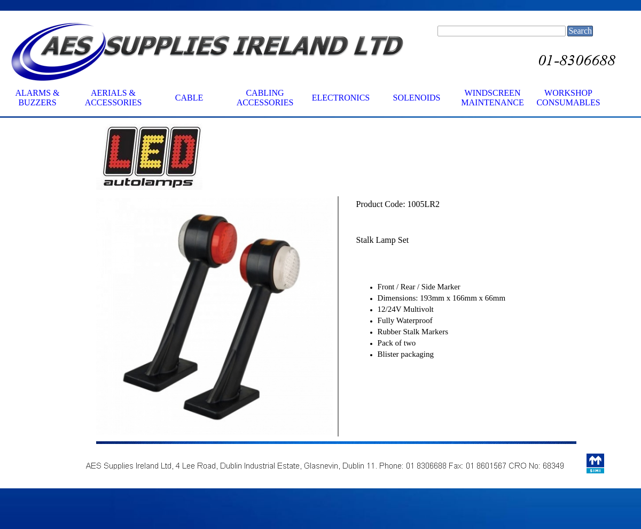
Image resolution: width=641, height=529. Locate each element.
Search (580, 30)
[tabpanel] (214, 157)
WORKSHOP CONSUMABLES (568, 97)
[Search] (501, 31)
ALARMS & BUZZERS (37, 97)
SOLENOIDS (417, 97)
